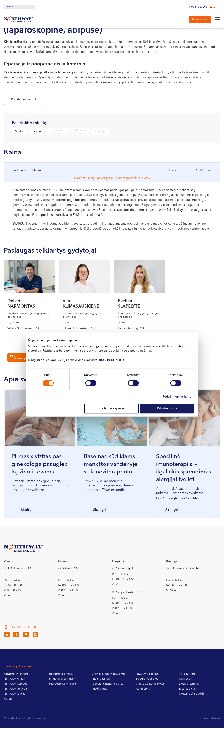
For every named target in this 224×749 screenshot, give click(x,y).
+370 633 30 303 (198, 7)
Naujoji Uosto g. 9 (128, 609)
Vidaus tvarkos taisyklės (150, 700)
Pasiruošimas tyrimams (62, 700)
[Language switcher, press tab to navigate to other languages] (215, 7)
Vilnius (19, 133)
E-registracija (20, 359)
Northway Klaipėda (15, 700)
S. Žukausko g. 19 (19, 585)
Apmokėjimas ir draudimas (108, 690)
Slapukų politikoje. (112, 360)
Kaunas (36, 133)
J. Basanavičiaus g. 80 (184, 585)
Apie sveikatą (187, 690)
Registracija (201, 20)
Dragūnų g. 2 (124, 585)
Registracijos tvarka (61, 690)
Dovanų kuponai (189, 700)
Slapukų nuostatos (147, 695)
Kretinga (100, 133)
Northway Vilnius (14, 695)
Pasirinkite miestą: (30, 125)
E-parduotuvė (187, 705)
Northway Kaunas (14, 710)
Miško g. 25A (70, 585)
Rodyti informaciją (175, 396)
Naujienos (185, 695)
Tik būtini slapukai (111, 408)
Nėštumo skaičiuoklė (192, 710)
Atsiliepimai (143, 705)
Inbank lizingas (101, 695)
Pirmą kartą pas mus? (62, 695)
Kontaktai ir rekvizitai (16, 690)
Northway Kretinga (15, 705)
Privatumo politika (147, 690)
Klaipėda (58, 134)
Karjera (8, 715)
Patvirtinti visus (167, 408)
